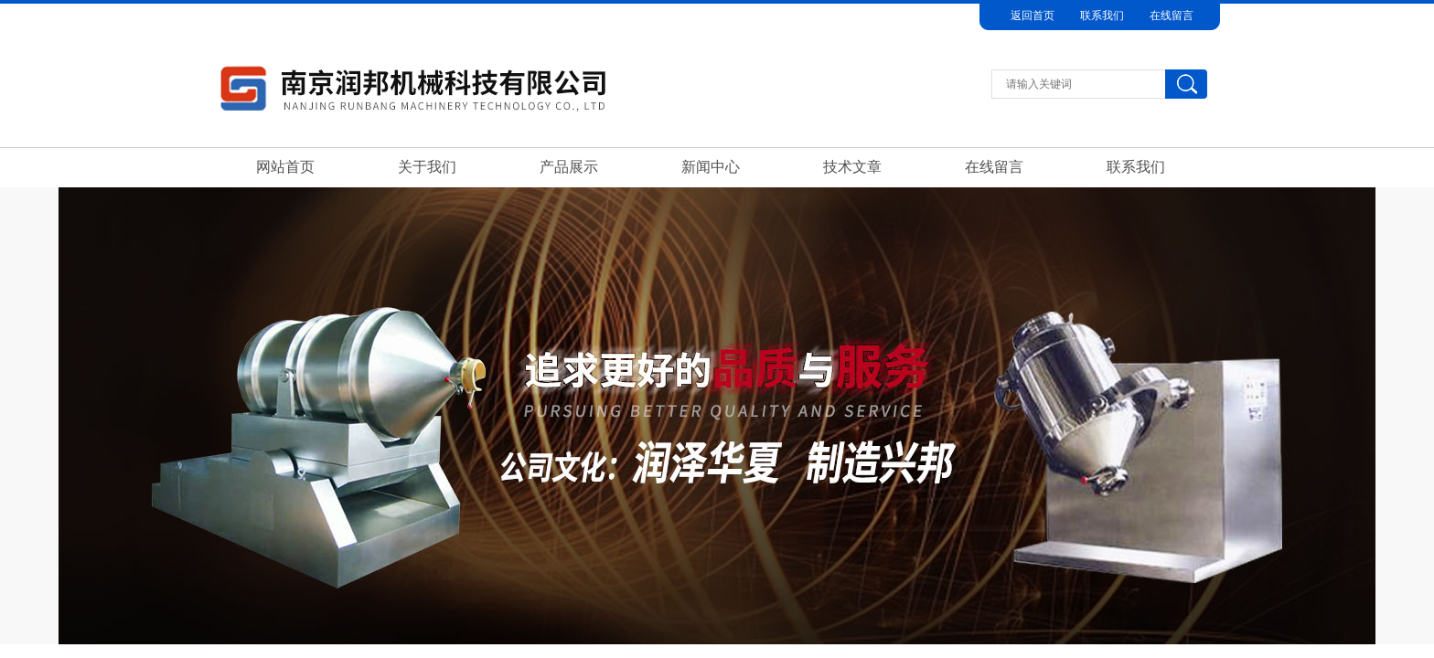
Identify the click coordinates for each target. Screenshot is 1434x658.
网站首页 (285, 167)
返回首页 (1032, 15)
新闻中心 (710, 167)
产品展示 (569, 167)
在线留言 (1171, 15)
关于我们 (427, 167)
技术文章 (852, 167)
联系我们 (1102, 15)
